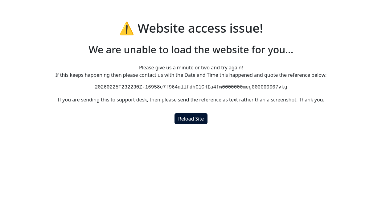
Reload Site (191, 118)
